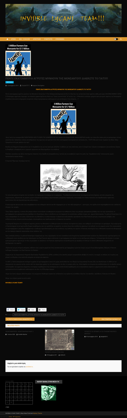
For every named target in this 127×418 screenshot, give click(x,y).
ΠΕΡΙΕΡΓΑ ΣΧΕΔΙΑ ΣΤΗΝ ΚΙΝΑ (54, 352)
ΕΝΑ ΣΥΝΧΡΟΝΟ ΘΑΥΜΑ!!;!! (110, 319)
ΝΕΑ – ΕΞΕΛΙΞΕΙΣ (24, 39)
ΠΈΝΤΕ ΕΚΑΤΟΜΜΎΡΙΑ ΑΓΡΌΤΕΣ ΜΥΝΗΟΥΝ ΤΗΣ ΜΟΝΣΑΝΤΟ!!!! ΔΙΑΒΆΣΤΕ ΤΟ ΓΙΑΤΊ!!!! (39, 314)
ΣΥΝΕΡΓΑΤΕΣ (48, 39)
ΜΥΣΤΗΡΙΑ (10, 82)
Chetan (10, 416)
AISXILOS (62, 355)
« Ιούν (7, 407)
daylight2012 (26, 85)
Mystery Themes (37, 413)
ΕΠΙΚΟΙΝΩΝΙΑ (60, 39)
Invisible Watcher (22, 334)
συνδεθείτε (29, 366)
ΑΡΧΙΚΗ (13, 39)
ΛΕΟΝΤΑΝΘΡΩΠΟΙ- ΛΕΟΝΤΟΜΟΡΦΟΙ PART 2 (19, 331)
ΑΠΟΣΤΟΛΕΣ (37, 39)
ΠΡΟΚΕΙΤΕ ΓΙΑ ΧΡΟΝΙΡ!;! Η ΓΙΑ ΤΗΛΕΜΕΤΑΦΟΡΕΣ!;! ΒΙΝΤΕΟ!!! (100, 333)
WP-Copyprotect (16, 416)
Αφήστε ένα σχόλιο (38, 85)
